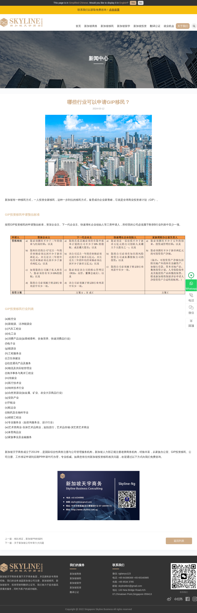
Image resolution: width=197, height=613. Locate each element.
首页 (78, 26)
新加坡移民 (107, 26)
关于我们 (182, 26)
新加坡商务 (90, 26)
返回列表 (179, 540)
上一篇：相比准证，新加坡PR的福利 (24, 538)
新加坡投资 (140, 26)
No (140, 2)
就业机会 (169, 26)
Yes (133, 2)
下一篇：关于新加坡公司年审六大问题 (24, 543)
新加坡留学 (123, 26)
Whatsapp (191, 285)
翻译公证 (155, 26)
